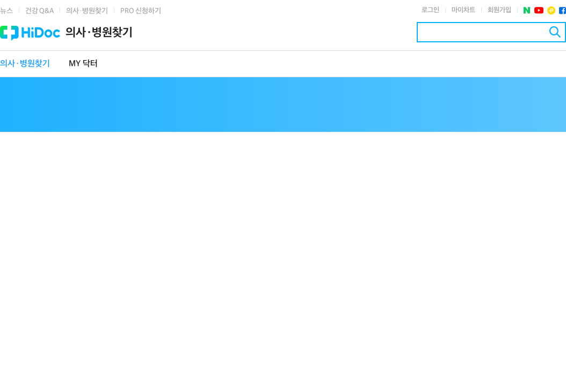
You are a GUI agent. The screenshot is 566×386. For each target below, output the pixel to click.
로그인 (430, 10)
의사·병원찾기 (87, 11)
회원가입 (499, 10)
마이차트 (463, 10)
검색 (555, 32)
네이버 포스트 (527, 10)
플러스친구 (551, 10)
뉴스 (6, 11)
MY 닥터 (83, 64)
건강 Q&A (39, 11)
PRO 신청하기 (140, 11)
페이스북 (562, 10)
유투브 (538, 10)
